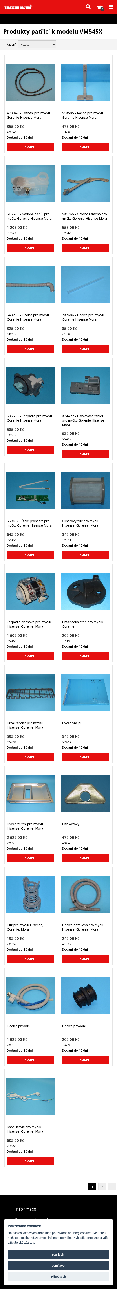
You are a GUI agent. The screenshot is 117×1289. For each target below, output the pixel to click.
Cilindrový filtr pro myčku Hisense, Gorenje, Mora (80, 523)
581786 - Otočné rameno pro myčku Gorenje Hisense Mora (84, 216)
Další (112, 1186)
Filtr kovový (70, 824)
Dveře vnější (71, 723)
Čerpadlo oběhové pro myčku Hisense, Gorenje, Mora (29, 624)
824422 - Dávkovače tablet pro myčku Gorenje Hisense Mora (83, 420)
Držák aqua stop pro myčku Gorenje (82, 624)
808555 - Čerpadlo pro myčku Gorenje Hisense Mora (29, 418)
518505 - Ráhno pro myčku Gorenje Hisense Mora (82, 115)
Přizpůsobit (58, 1276)
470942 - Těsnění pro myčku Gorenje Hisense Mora (28, 115)
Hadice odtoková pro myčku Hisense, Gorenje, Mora (83, 927)
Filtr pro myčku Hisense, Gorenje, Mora (25, 927)
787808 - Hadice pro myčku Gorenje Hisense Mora (83, 317)
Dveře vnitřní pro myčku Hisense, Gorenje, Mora (25, 826)
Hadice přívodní (18, 1026)
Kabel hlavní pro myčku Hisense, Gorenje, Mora (25, 1129)
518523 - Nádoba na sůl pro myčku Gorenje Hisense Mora (29, 216)
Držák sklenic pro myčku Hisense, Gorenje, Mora (25, 725)
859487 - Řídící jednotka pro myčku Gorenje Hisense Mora (29, 523)
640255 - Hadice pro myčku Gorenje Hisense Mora (28, 317)
